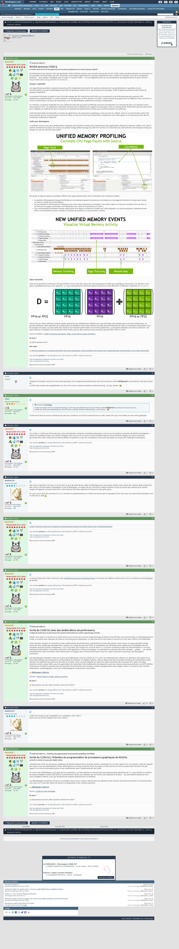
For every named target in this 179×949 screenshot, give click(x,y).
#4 (152, 425)
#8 (152, 621)
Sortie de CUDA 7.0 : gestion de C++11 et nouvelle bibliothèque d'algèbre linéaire (34, 889)
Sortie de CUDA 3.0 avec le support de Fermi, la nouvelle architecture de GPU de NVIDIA (36, 899)
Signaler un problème (40, 31)
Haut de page (148, 918)
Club (112, 2)
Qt (54, 356)
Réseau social (28, 17)
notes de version (61, 677)
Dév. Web (68, 5)
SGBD (93, 5)
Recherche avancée (171, 17)
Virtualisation (122, 9)
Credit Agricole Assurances (61, 866)
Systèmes (115, 5)
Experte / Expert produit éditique (58, 873)
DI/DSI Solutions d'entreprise (22, 5)
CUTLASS (56, 773)
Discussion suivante (89, 839)
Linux (34, 9)
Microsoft (53, 5)
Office (100, 5)
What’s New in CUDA (45, 677)
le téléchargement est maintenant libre (79, 578)
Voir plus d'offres (106, 877)
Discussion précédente (70, 839)
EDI (75, 5)
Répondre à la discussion (15, 31)
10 (146, 703)
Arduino (41, 9)
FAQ (51, 2)
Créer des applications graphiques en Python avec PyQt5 (46, 359)
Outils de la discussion (134, 54)
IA (41, 5)
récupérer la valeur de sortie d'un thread (19, 903)
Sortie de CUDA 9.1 (27, 36)
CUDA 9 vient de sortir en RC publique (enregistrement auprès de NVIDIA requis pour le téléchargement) (70, 527)
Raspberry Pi (70, 9)
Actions (18, 17)
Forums (32, 2)
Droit (104, 2)
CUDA (147, 22)
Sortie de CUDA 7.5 (12, 885)
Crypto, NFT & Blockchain (155, 9)
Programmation (83, 5)
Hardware (49, 9)
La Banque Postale (56, 875)
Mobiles (107, 5)
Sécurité (95, 9)
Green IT (87, 9)
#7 (152, 570)
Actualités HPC (73, 12)
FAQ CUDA (104, 12)
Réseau (79, 9)
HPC (56, 9)
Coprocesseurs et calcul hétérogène (129, 22)
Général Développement (23, 22)
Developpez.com (138, 918)
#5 (152, 477)
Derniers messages (7, 17)
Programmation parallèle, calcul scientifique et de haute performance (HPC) (86, 22)
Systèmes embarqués (108, 9)
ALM (46, 5)
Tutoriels (43, 2)
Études (96, 2)
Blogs (58, 2)
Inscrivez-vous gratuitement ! (47, 14)
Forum (9, 22)
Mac (62, 9)
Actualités (26, 827)
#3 (152, 395)
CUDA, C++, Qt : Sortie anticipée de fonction (20, 894)
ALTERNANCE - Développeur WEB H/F (60, 864)
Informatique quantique (137, 9)
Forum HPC (84, 12)
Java (60, 5)
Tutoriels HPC (94, 12)
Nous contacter (127, 918)
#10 (152, 749)
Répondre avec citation (134, 369)
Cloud (37, 5)
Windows (27, 9)
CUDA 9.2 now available (45, 791)
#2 (152, 373)
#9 (152, 707)
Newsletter (76, 2)
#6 (152, 518)
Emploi (87, 2)
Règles (57, 17)
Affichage (148, 54)
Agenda (45, 17)
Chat (66, 2)
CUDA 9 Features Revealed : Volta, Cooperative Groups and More (69, 334)
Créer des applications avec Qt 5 (39, 361)
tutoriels (58, 356)
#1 (152, 58)
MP (91, 356)
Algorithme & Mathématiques (45, 22)
